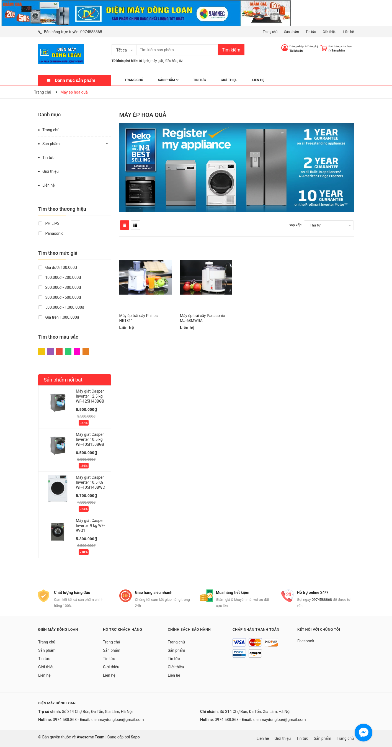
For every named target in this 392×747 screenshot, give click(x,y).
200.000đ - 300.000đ (59, 287)
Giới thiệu (329, 32)
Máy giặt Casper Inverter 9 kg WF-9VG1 (90, 525)
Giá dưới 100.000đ (57, 267)
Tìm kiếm (231, 50)
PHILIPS (49, 223)
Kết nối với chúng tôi (318, 629)
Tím (50, 351)
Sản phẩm (291, 32)
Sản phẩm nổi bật (63, 380)
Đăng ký (312, 46)
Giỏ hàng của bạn (340, 46)
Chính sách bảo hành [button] (189, 629)
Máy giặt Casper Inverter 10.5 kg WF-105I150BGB (90, 439)
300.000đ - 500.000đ (59, 297)
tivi (181, 61)
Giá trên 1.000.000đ (58, 317)
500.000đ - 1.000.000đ (61, 307)
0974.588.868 (65, 719)
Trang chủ (270, 32)
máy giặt (157, 61)
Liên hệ (348, 32)
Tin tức (311, 32)
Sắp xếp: (295, 225)
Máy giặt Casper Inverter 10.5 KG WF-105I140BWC (90, 482)
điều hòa (171, 61)
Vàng (41, 351)
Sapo (135, 737)
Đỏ (59, 351)
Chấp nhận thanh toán (256, 629)
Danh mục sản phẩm (75, 80)
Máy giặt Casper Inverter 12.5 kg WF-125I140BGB (90, 396)
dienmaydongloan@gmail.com (117, 719)
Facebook (305, 641)
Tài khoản (296, 51)
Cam (85, 351)
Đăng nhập (297, 46)
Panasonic (50, 233)
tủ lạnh (144, 61)
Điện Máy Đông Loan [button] (58, 629)
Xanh (68, 351)
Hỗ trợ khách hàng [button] (122, 629)
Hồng (77, 351)
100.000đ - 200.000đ (59, 277)
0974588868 (91, 32)
